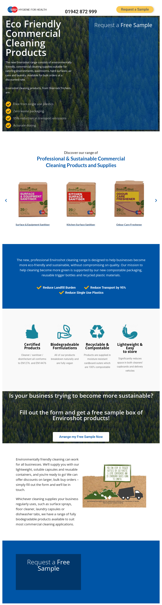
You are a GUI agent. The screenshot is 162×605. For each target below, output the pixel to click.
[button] (6, 200)
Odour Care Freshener (129, 224)
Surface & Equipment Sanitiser (33, 224)
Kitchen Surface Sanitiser (81, 224)
